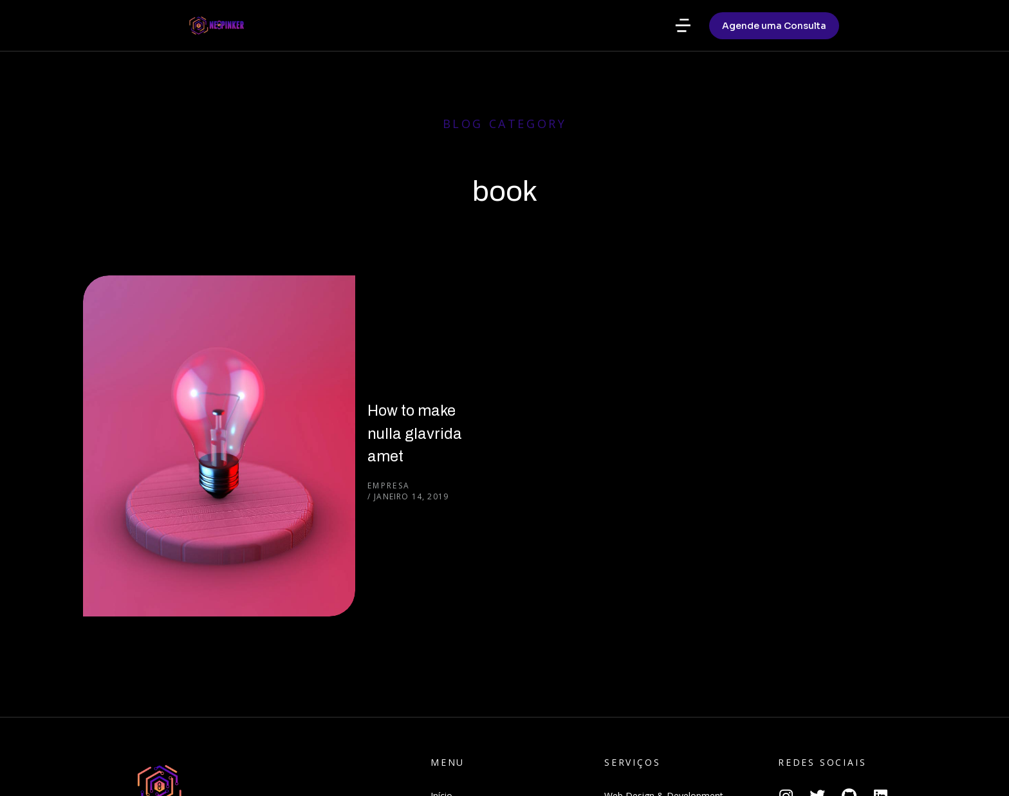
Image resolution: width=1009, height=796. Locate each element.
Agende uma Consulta (774, 78)
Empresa (259, 358)
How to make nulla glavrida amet (354, 328)
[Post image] (147, 339)
